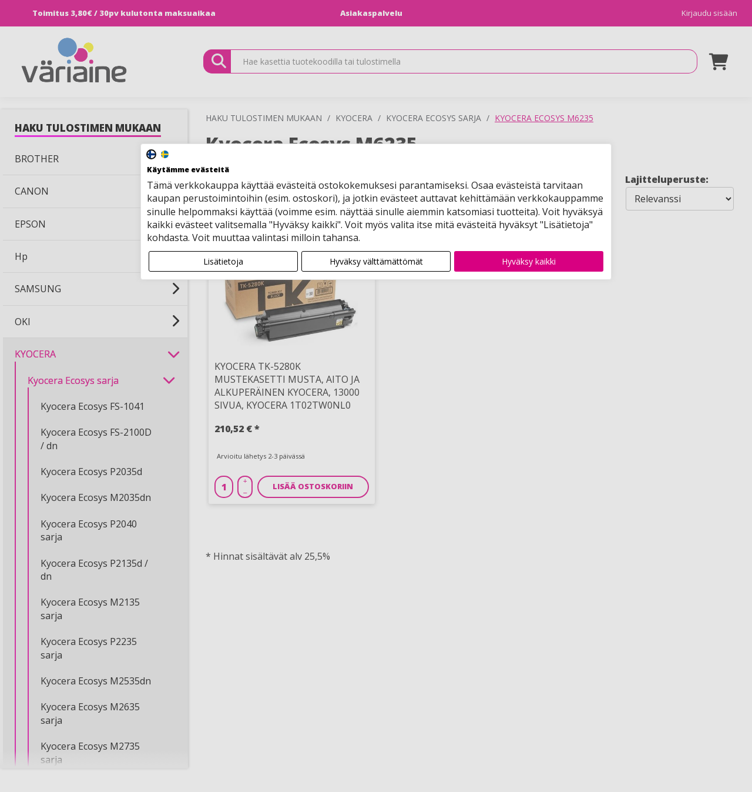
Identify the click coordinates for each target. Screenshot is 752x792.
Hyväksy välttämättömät (376, 261)
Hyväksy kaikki (529, 261)
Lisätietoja (223, 261)
